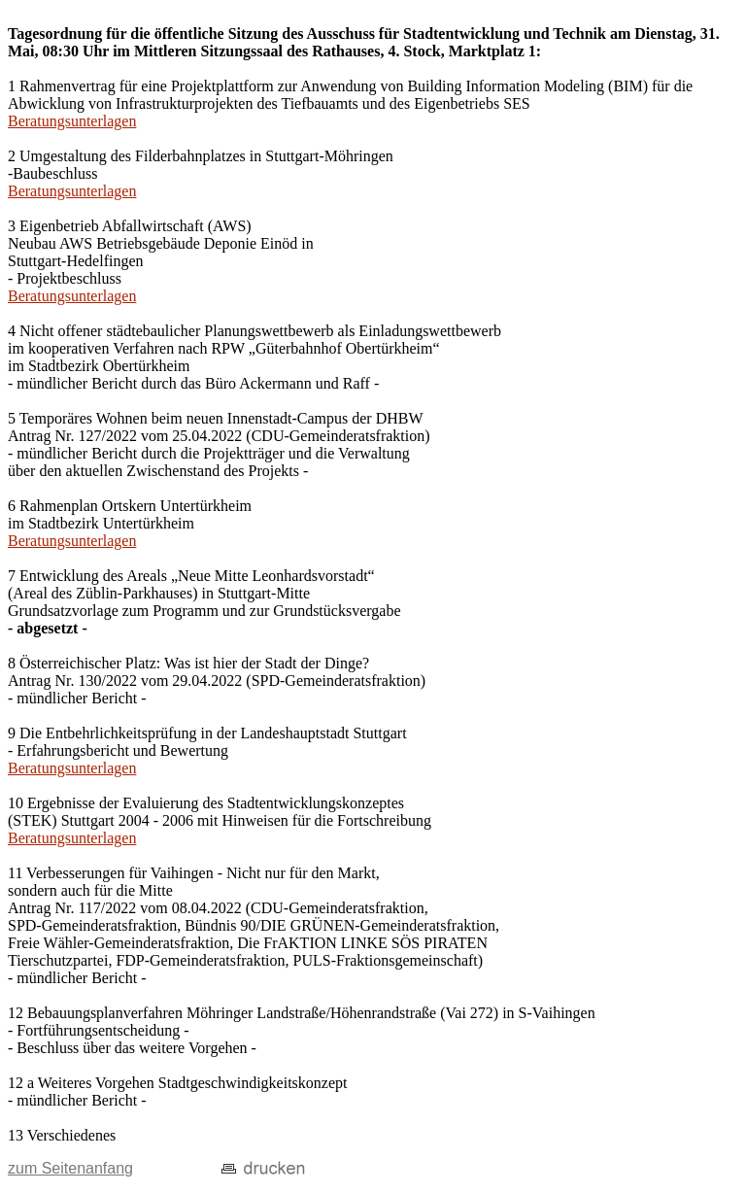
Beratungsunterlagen (72, 121)
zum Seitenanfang (70, 1168)
